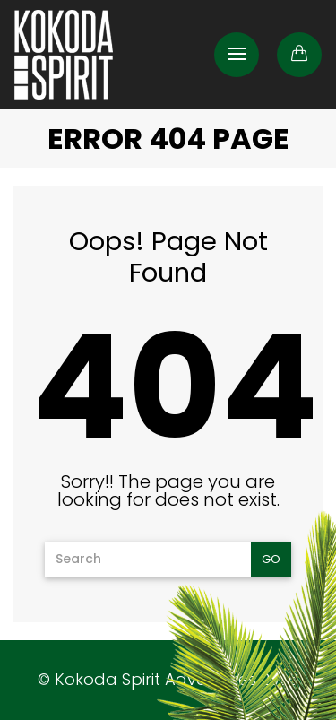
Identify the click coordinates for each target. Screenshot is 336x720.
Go (271, 559)
